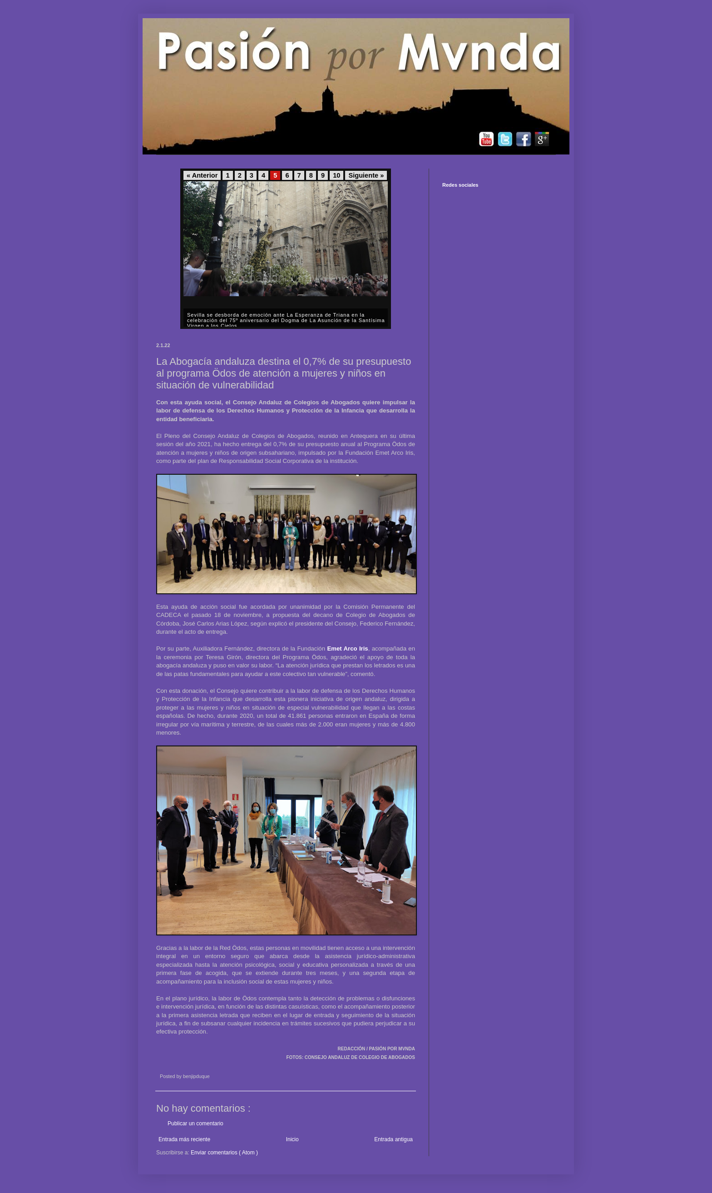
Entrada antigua (393, 1139)
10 (336, 175)
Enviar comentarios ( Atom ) (224, 1152)
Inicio (292, 1139)
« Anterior (202, 175)
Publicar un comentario (195, 1123)
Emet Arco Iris (347, 648)
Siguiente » (366, 175)
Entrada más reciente (184, 1139)
